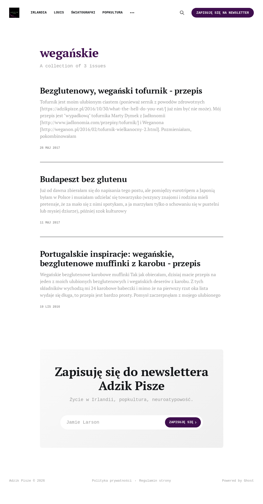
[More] (132, 13)
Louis (59, 12)
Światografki (83, 12)
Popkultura (112, 12)
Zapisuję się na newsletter (222, 13)
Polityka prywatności (112, 481)
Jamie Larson (133, 422)
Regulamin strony (155, 481)
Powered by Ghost (238, 481)
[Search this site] (182, 13)
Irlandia (39, 12)
